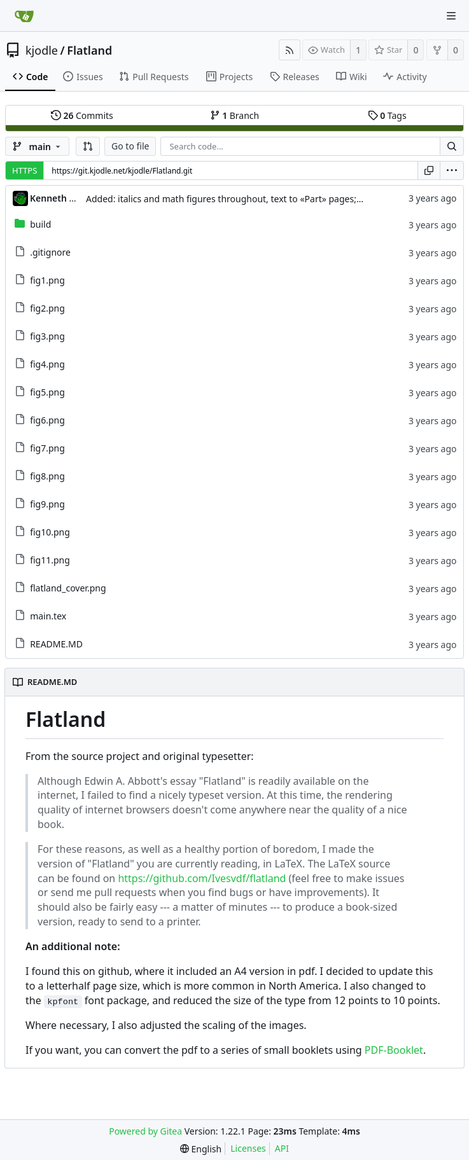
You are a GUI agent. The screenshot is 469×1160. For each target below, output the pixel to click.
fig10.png (50, 532)
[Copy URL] (428, 170)
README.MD (56, 644)
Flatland (89, 50)
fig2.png (47, 308)
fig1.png (47, 280)
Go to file (130, 146)
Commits (82, 115)
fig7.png (47, 448)
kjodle (41, 50)
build (40, 224)
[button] (88, 146)
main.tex (48, 616)
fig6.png (47, 420)
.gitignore (50, 252)
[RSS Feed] (289, 49)
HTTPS (24, 170)
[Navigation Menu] (451, 15)
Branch (235, 115)
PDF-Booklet (394, 1050)
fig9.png (47, 504)
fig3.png (47, 336)
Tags (387, 115)
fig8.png (47, 476)
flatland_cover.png (68, 588)
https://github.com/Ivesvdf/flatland (202, 878)
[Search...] (452, 146)
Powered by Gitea (145, 1131)
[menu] (452, 170)
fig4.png (47, 364)
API (282, 1148)
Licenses (248, 1148)
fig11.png (50, 560)
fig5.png (47, 392)
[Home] (24, 15)
